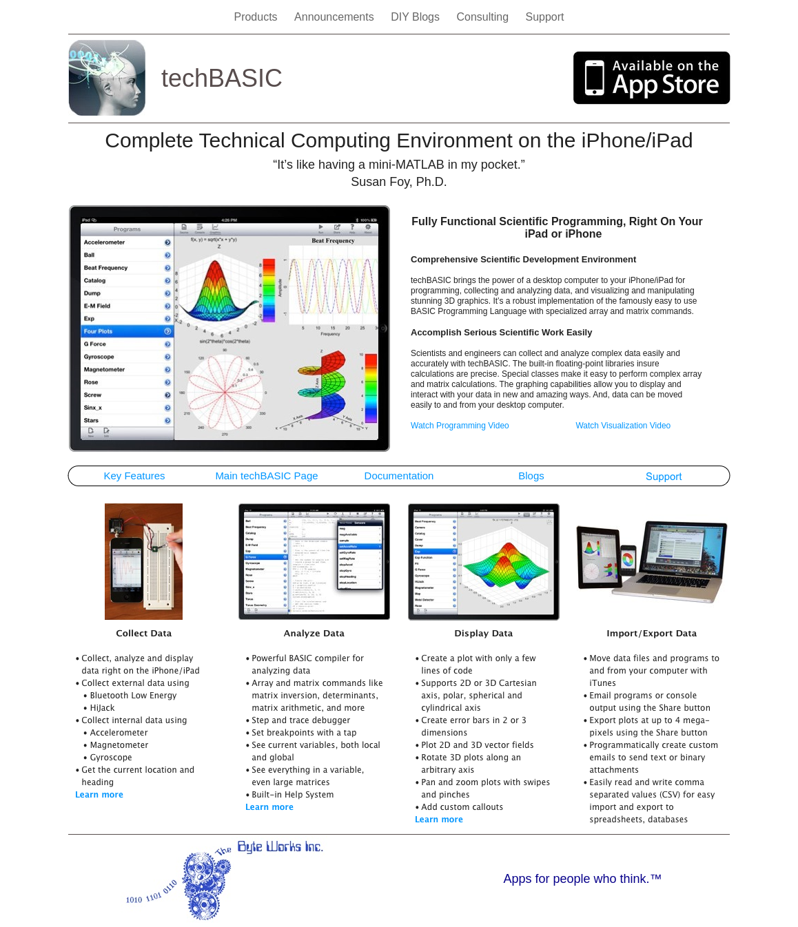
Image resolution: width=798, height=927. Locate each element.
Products (257, 17)
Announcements (335, 17)
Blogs (531, 475)
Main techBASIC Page (266, 475)
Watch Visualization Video (623, 425)
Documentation (399, 475)
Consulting (483, 17)
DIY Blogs (416, 17)
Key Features (134, 475)
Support (544, 17)
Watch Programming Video (460, 425)
